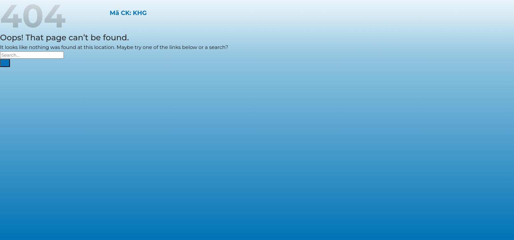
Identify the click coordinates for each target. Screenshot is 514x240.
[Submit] (5, 63)
